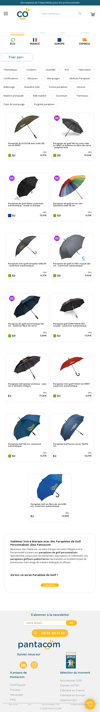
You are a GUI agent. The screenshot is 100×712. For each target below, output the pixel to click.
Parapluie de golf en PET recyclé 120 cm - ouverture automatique (71, 265)
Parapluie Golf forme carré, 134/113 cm (70, 445)
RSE (63, 32)
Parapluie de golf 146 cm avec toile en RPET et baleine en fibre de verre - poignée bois (72, 145)
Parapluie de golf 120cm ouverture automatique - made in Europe (25, 205)
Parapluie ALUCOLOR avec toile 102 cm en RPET (26, 144)
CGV (29, 704)
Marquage (16, 694)
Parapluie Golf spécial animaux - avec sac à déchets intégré (27, 385)
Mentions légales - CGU (51, 704)
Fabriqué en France (72, 690)
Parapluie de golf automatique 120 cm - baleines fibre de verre (26, 325)
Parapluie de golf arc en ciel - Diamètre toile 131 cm (68, 205)
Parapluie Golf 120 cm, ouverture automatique (24, 445)
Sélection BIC (68, 700)
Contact (85, 32)
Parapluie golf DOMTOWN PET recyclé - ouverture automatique (70, 325)
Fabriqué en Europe (72, 695)
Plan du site (13, 704)
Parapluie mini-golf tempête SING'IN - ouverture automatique (27, 265)
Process (15, 689)
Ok (71, 623)
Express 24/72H (69, 685)
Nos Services (17, 32)
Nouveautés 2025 (71, 680)
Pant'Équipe (17, 684)
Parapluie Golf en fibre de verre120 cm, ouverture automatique (48, 505)
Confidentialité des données (81, 704)
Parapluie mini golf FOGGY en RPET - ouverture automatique (72, 385)
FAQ (42, 32)
